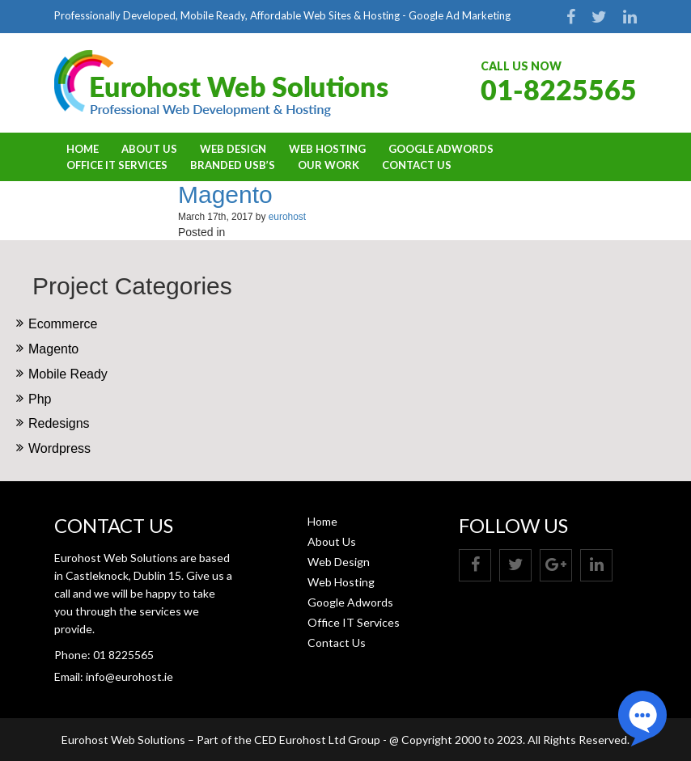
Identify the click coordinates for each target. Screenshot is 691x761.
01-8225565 (559, 89)
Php (39, 399)
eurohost (287, 216)
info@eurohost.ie (129, 676)
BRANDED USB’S (232, 165)
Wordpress (59, 448)
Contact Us (416, 165)
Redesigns (59, 423)
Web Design (233, 148)
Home (82, 148)
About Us (149, 148)
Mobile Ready (68, 374)
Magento (225, 194)
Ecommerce (62, 324)
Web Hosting (327, 148)
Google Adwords (441, 148)
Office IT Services (116, 165)
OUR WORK (328, 165)
